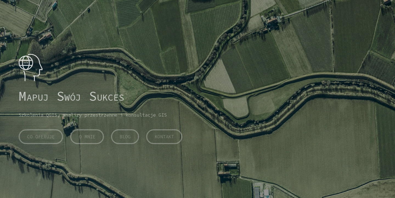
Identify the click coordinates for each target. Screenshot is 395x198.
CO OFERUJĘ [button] (40, 137)
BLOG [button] (124, 137)
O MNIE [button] (86, 137)
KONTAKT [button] (164, 137)
